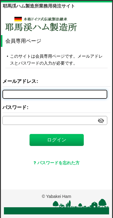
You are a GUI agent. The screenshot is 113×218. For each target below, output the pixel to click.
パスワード (14, 107)
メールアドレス (19, 81)
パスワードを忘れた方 (56, 162)
